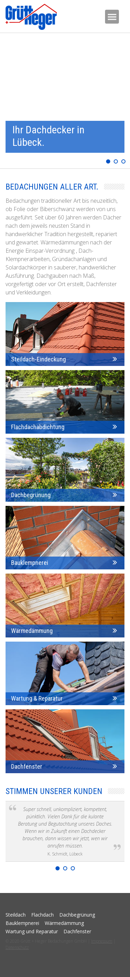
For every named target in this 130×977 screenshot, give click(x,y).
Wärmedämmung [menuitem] (64, 923)
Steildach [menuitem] (16, 914)
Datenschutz (17, 947)
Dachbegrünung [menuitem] (77, 914)
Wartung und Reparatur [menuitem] (32, 931)
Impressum (101, 941)
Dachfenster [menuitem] (77, 931)
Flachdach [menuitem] (42, 914)
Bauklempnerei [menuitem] (22, 923)
